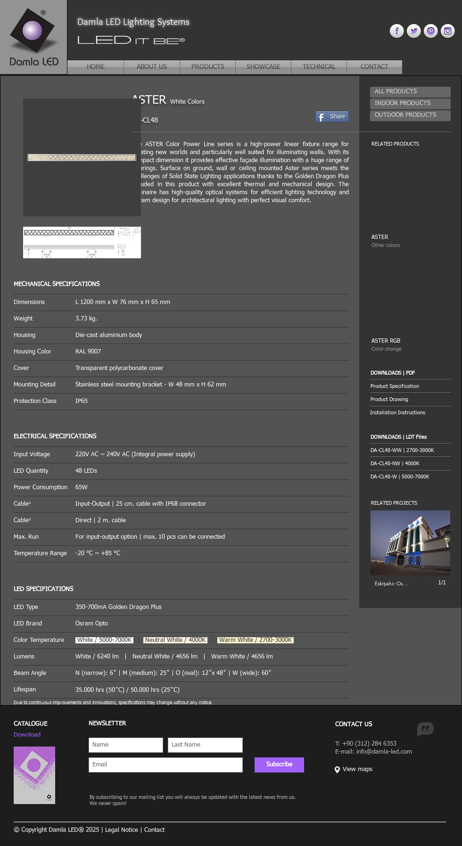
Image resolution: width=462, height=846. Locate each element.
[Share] (332, 116)
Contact (154, 830)
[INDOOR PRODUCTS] (410, 104)
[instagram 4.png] (447, 31)
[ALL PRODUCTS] (410, 92)
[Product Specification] (410, 386)
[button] (410, 373)
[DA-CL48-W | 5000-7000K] (399, 476)
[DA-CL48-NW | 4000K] (395, 463)
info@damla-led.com (384, 752)
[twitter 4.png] (413, 31)
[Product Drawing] (410, 399)
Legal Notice (121, 830)
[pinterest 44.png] (430, 31)
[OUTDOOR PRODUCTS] (410, 115)
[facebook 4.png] (396, 31)
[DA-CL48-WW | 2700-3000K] (402, 450)
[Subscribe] (279, 764)
